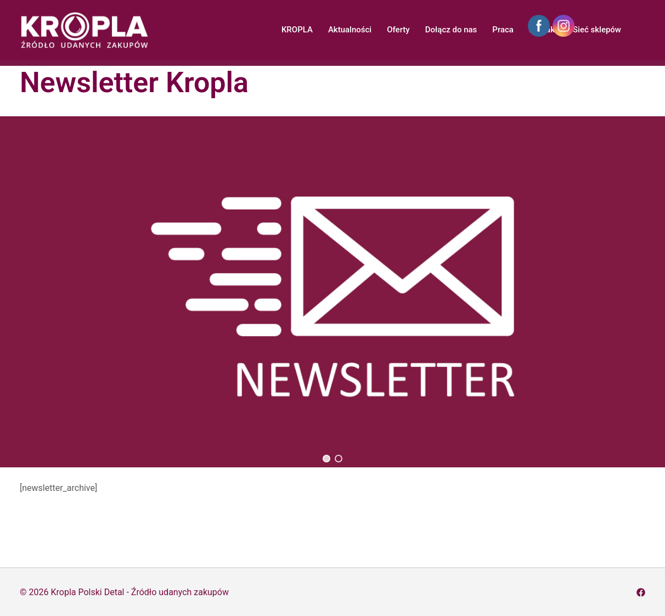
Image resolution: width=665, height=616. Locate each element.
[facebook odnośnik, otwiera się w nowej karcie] (640, 592)
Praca (503, 30)
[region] (332, 291)
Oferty (398, 30)
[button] (326, 458)
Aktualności (349, 30)
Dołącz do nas (451, 30)
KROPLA (297, 30)
